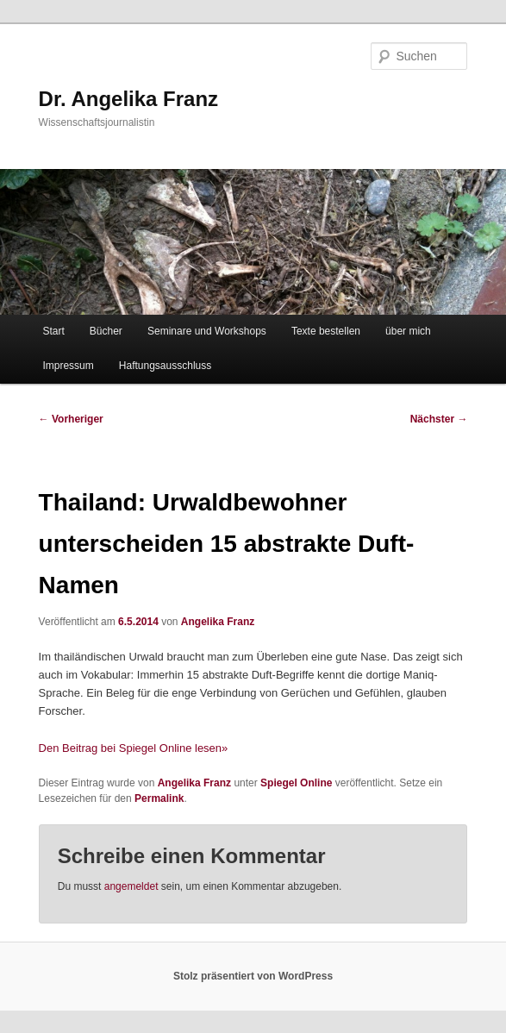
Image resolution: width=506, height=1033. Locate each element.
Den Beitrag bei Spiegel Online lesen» (133, 748)
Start (53, 331)
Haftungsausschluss (165, 366)
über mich (408, 331)
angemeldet (131, 886)
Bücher (106, 331)
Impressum (67, 366)
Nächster (439, 419)
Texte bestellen (325, 331)
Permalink (159, 798)
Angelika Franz (217, 622)
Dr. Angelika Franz (129, 98)
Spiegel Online (296, 783)
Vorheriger (71, 419)
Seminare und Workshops (206, 331)
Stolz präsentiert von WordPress (253, 976)
